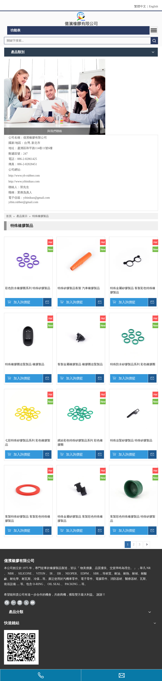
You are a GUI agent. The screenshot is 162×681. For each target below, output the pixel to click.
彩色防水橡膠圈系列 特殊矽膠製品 (27, 288)
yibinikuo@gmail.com (36, 197)
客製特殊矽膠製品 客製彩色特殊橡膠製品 (27, 518)
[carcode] (21, 647)
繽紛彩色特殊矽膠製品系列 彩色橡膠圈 (80, 442)
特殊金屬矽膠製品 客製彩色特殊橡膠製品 (132, 290)
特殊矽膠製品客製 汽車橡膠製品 (79, 288)
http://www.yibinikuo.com (24, 181)
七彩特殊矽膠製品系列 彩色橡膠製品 (27, 442)
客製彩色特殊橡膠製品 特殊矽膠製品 (132, 518)
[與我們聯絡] (54, 97)
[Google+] (13, 602)
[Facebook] (6, 602)
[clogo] (81, 18)
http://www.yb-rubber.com (24, 175)
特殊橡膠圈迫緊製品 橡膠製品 (24, 364)
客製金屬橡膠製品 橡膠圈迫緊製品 (80, 364)
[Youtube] (32, 602)
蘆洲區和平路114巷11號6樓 (35, 148)
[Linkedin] (19, 602)
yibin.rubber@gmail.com (23, 202)
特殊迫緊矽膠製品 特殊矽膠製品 (131, 440)
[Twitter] (26, 602)
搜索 (154, 40)
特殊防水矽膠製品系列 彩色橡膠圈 (132, 364)
